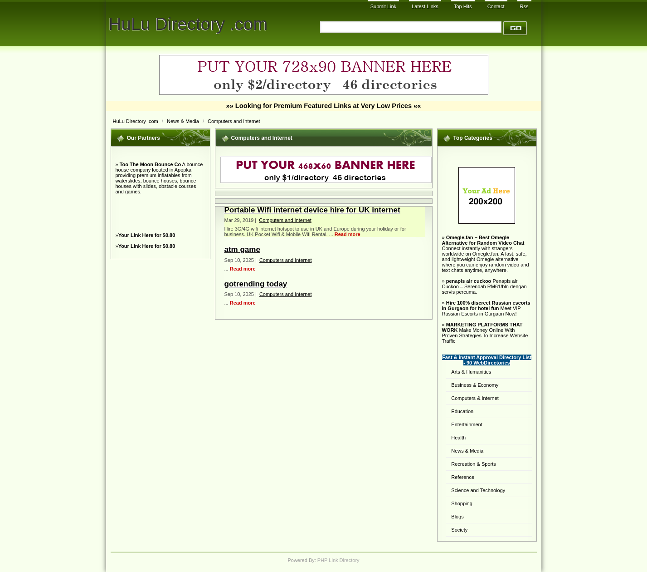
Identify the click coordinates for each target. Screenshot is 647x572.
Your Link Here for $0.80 (146, 235)
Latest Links (425, 6)
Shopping (461, 503)
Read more (347, 234)
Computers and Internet (234, 121)
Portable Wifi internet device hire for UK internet (312, 210)
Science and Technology (478, 490)
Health (458, 437)
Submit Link (383, 6)
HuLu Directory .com (188, 24)
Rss (524, 6)
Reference (462, 477)
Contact (496, 6)
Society (459, 530)
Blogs (457, 516)
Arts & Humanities (471, 372)
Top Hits (463, 6)
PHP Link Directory (338, 560)
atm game (242, 249)
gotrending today (255, 284)
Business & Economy (474, 385)
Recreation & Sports (473, 464)
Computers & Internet (475, 398)
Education (462, 411)
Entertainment (466, 424)
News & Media (183, 121)
